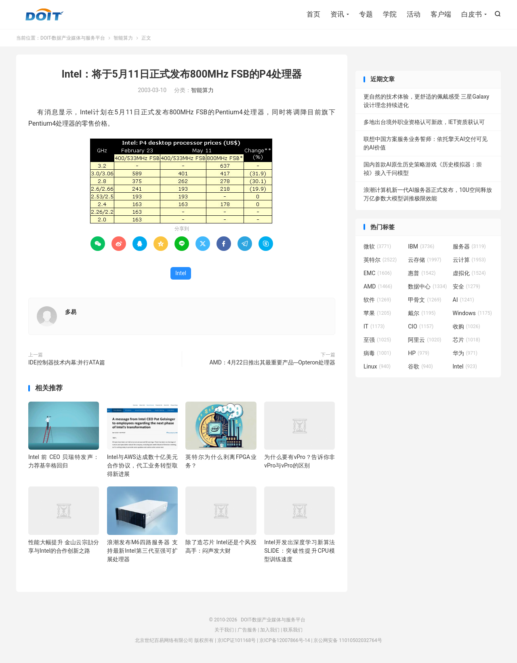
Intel (180, 273)
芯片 (466, 340)
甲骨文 (424, 300)
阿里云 (424, 340)
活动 (413, 14)
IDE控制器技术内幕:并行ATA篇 (66, 362)
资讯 (337, 14)
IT (374, 326)
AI (463, 300)
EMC (378, 273)
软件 (377, 300)
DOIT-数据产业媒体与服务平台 (44, 14)
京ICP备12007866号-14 (284, 640)
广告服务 (247, 630)
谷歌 (420, 366)
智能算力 (123, 38)
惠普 (421, 273)
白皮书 (471, 14)
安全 (466, 286)
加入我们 (270, 630)
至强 (377, 340)
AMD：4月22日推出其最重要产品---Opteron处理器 (272, 362)
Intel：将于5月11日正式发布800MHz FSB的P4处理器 (182, 74)
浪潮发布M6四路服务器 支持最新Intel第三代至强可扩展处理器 (142, 550)
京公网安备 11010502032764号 (347, 640)
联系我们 (293, 630)
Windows (472, 313)
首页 (313, 14)
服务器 (469, 246)
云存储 (424, 260)
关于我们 (224, 630)
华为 (465, 353)
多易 (70, 312)
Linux (377, 366)
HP (418, 353)
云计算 (469, 260)
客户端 (441, 14)
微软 (377, 246)
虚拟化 (469, 273)
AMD (378, 286)
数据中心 (427, 286)
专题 (366, 14)
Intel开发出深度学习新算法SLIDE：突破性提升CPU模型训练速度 (299, 550)
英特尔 (380, 260)
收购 (466, 326)
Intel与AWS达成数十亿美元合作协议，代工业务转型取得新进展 (142, 465)
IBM (421, 246)
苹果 (377, 313)
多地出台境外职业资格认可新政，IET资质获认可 (424, 122)
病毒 (377, 353)
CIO (420, 326)
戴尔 (421, 313)
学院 (390, 14)
